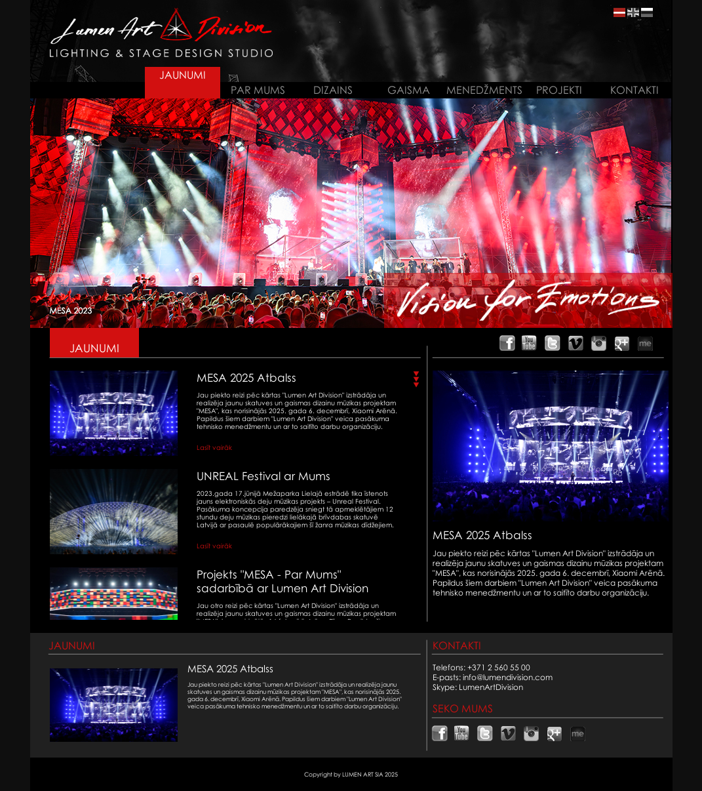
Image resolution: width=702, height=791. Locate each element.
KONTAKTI (634, 89)
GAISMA (408, 89)
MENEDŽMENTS (484, 89)
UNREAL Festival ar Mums (263, 476)
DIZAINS (333, 89)
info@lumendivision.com (508, 677)
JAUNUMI (182, 74)
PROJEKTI (559, 89)
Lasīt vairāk (214, 447)
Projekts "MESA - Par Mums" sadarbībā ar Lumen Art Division (282, 581)
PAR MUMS (258, 89)
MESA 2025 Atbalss (246, 377)
